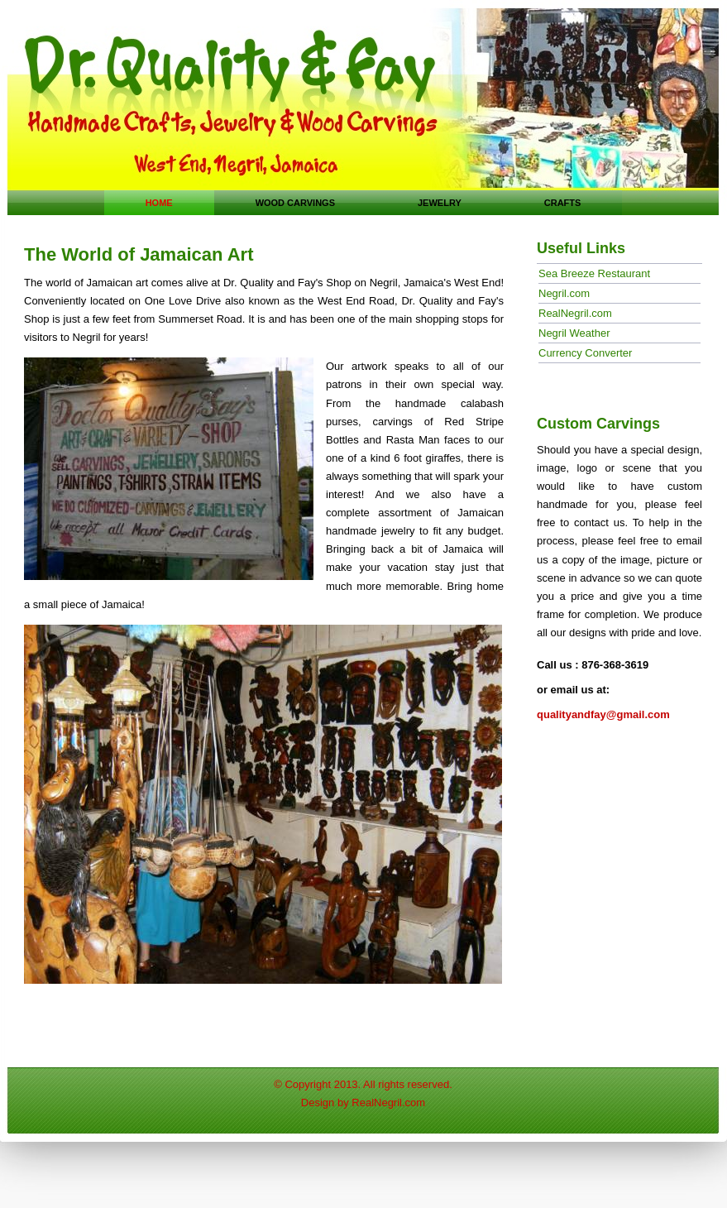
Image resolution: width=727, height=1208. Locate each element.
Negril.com (564, 293)
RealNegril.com (575, 313)
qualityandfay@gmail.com (603, 714)
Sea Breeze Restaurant (594, 273)
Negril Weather (574, 333)
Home (159, 203)
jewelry (440, 203)
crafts (562, 203)
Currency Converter (585, 353)
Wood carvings (295, 203)
